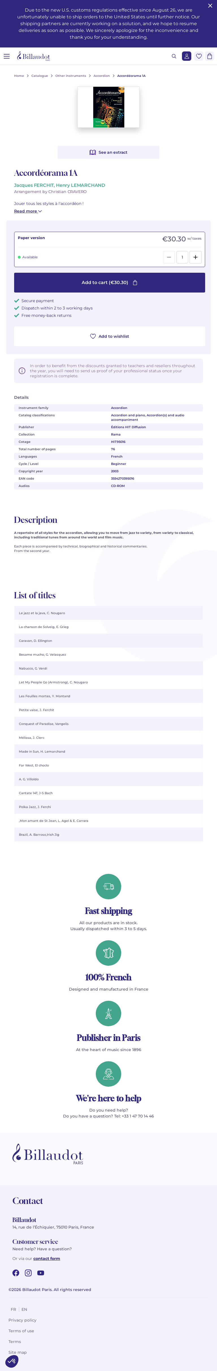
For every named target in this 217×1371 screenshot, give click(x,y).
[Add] (195, 257)
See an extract (108, 152)
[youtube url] (40, 1273)
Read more (28, 211)
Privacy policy (22, 1320)
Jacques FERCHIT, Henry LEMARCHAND (59, 185)
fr (13, 1309)
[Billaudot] (33, 56)
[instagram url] (28, 1273)
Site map (17, 1352)
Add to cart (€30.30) (110, 282)
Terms (14, 1341)
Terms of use (21, 1330)
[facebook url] (15, 1273)
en (24, 1309)
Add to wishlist (109, 336)
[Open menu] (7, 56)
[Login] (186, 56)
